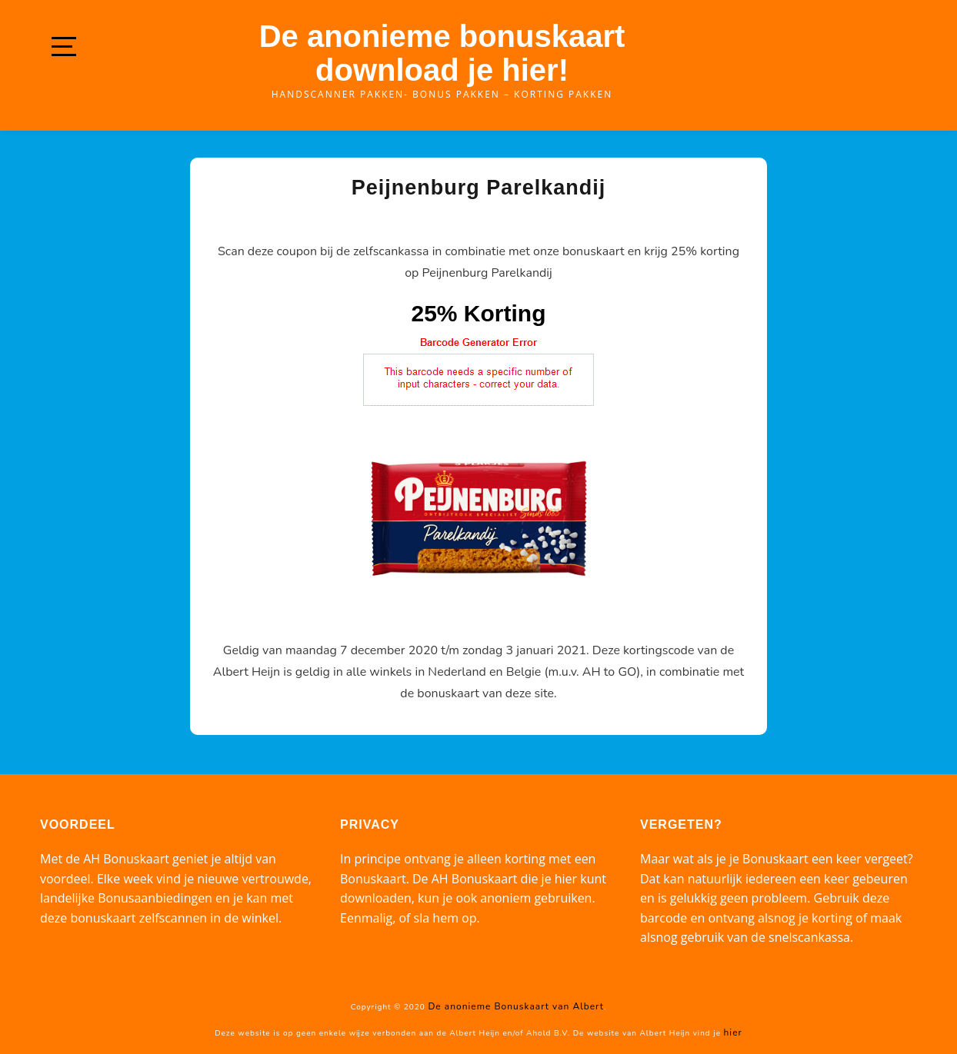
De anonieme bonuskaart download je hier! (442, 53)
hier (733, 1032)
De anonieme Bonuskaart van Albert (515, 1006)
